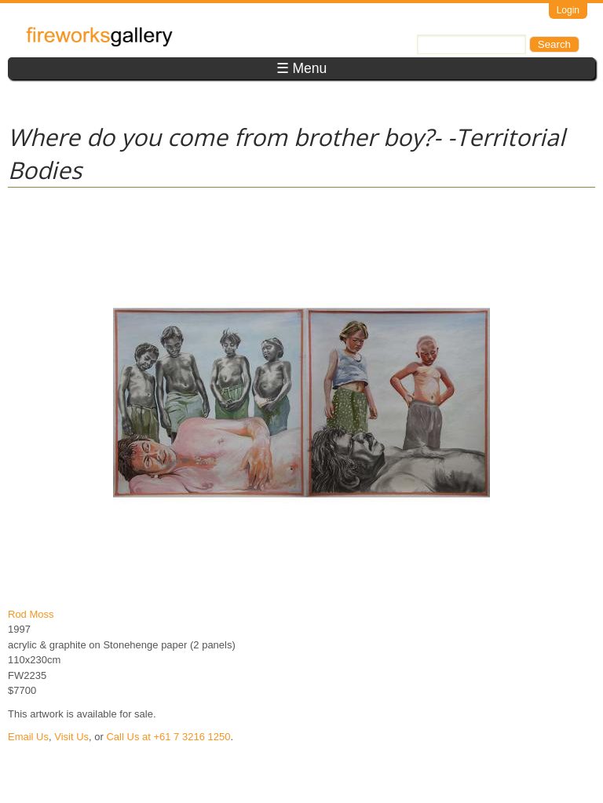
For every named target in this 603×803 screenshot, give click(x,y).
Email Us (28, 737)
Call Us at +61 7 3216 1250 (168, 737)
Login (568, 10)
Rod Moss (31, 614)
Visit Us (71, 737)
